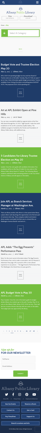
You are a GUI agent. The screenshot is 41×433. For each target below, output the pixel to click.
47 (30, 331)
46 (26, 331)
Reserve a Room (30, 404)
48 (34, 331)
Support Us (31, 416)
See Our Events (10, 404)
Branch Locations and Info (20, 423)
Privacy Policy (17, 399)
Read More (20, 92)
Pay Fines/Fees (10, 416)
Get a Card (30, 410)
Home (3, 25)
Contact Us (10, 410)
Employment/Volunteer (32, 399)
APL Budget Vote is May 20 (16, 292)
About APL (6, 399)
